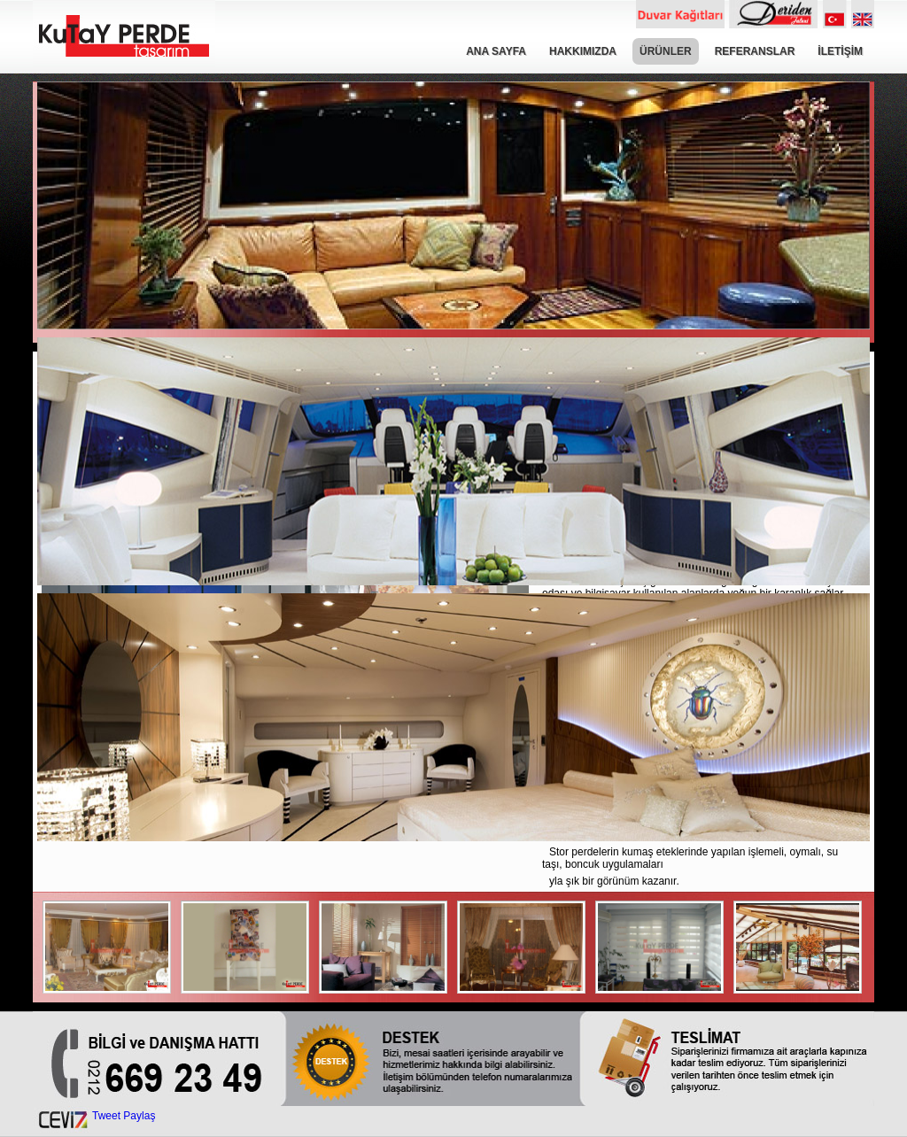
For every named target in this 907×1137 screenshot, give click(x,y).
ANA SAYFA (496, 51)
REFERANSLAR (755, 51)
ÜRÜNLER (666, 51)
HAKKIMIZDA (582, 51)
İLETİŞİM (840, 51)
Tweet (106, 1116)
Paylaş (139, 1116)
